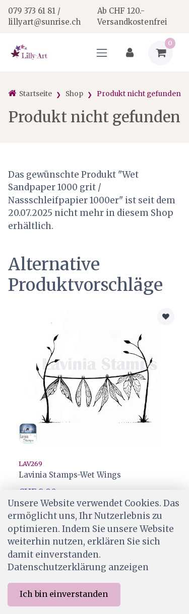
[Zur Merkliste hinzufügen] (165, 316)
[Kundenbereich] (129, 53)
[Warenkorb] (160, 53)
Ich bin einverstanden (64, 594)
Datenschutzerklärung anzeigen (78, 567)
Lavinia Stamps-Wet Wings (70, 475)
